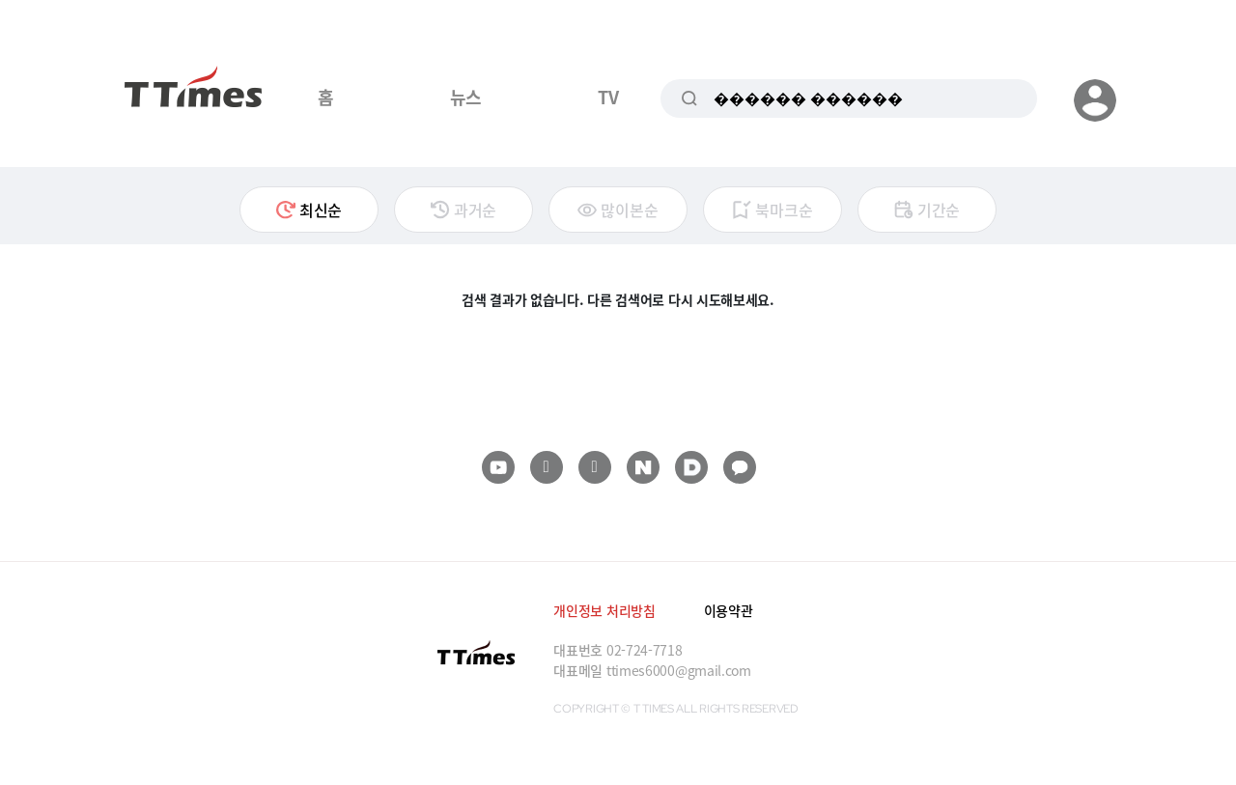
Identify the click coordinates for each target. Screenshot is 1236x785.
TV (608, 96)
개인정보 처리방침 (604, 610)
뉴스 (466, 96)
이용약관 (728, 610)
